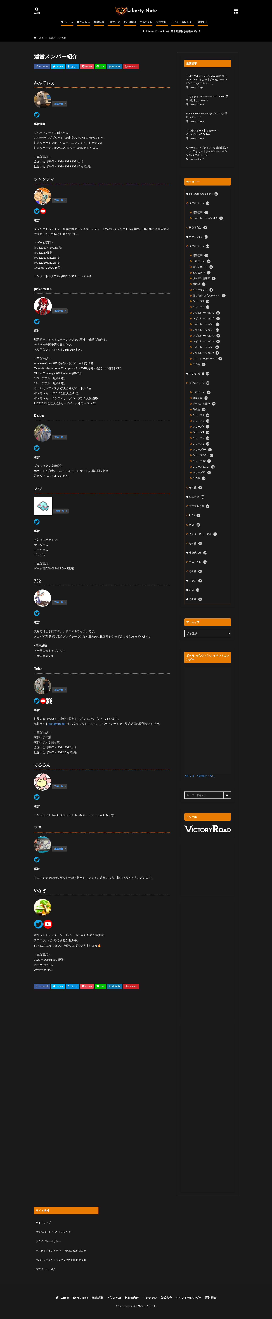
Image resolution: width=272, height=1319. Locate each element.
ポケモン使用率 (204, 278)
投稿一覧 (58, 103)
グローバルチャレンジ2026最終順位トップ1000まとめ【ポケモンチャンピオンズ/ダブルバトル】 (206, 79)
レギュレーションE (206, 324)
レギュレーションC (206, 313)
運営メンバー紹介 (57, 37)
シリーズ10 (202, 461)
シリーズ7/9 (202, 449)
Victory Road (56, 723)
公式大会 (161, 21)
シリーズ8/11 (203, 455)
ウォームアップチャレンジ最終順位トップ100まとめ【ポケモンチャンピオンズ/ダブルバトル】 (207, 151)
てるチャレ (146, 21)
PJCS (194, 515)
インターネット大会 (203, 534)
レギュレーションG (206, 336)
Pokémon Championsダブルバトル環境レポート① (206, 115)
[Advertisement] (207, 870)
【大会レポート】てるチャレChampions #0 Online (202, 132)
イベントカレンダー (182, 21)
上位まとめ (114, 21)
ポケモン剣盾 (199, 374)
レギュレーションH (206, 341)
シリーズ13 (202, 472)
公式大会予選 (199, 506)
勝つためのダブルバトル (209, 295)
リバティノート (147, 1305)
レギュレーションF (206, 330)
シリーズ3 (201, 427)
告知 (194, 590)
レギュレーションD (206, 318)
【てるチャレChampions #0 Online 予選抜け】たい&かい (207, 98)
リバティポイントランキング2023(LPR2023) (61, 1250)
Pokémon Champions (203, 194)
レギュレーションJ (206, 353)
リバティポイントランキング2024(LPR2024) (61, 1259)
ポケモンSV (198, 237)
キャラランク (203, 290)
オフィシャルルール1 (207, 358)
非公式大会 (198, 553)
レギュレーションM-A (208, 218)
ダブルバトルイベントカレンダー (54, 1231)
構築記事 (99, 21)
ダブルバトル (199, 203)
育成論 (199, 284)
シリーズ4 (201, 432)
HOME (40, 37)
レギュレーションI (206, 347)
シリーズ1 (201, 301)
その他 (199, 364)
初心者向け (130, 21)
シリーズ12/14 (204, 467)
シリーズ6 (201, 444)
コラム (195, 581)
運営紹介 (203, 21)
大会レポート (203, 267)
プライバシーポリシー (48, 1241)
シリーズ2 (201, 307)
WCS (194, 525)
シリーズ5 (201, 438)
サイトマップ (43, 1222)
